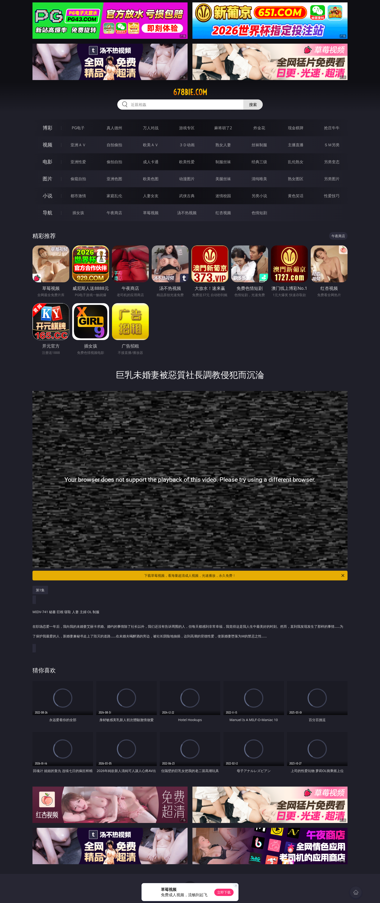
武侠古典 (187, 195)
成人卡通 (150, 161)
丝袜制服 (259, 144)
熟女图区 (295, 178)
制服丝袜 (223, 161)
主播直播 (295, 144)
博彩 (47, 127)
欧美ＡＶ (150, 144)
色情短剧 (259, 212)
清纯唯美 (259, 178)
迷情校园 (223, 195)
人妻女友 (150, 195)
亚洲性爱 (78, 161)
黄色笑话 (295, 195)
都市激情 (78, 195)
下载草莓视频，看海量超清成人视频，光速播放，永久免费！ (244, 575)
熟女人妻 (223, 144)
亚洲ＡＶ (78, 144)
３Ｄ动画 (187, 144)
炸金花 (259, 127)
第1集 (40, 590)
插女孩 (78, 212)
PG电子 (78, 127)
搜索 (253, 104)
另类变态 (332, 161)
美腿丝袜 (223, 178)
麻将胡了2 (223, 127)
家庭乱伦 (114, 195)
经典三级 (259, 161)
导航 (47, 212)
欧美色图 (150, 178)
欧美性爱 (187, 161)
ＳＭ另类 (332, 144)
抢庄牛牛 (332, 127)
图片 (47, 178)
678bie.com (190, 92)
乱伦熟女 (295, 161)
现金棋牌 (295, 127)
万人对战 (150, 127)
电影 (47, 161)
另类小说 (259, 195)
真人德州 (114, 127)
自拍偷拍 (114, 144)
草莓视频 (150, 212)
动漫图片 (187, 178)
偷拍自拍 (114, 161)
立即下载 (224, 892)
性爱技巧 (332, 195)
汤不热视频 (187, 212)
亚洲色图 (114, 178)
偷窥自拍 (78, 178)
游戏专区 (187, 127)
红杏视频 (223, 212)
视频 (47, 144)
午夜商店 (114, 212)
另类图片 (332, 178)
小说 (47, 195)
